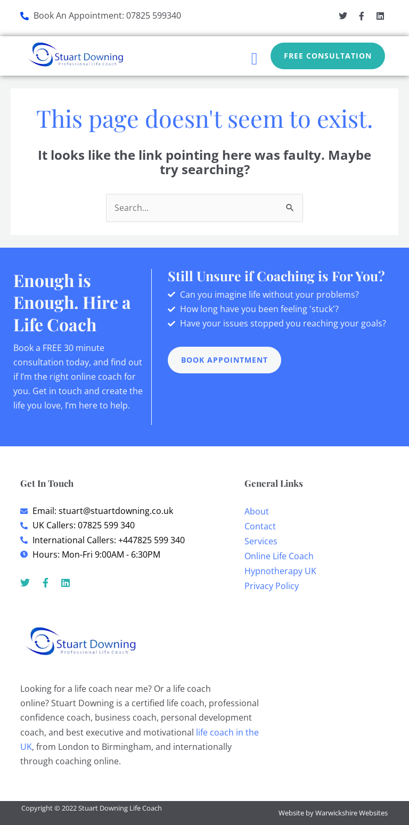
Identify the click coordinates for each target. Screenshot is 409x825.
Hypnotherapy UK (280, 571)
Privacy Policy (271, 586)
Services (260, 541)
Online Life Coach (279, 556)
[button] (254, 58)
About (256, 511)
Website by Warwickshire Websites (333, 813)
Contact (260, 526)
